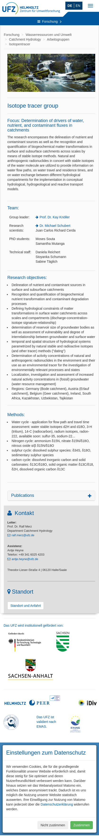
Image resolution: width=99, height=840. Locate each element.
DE (70, 6)
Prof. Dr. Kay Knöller (55, 217)
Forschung (49, 21)
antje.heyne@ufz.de (25, 559)
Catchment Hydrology (25, 39)
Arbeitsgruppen (58, 39)
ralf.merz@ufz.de (23, 535)
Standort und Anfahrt (25, 606)
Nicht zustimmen (52, 825)
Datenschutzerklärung (57, 804)
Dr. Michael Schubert (55, 226)
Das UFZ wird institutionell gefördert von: (33, 625)
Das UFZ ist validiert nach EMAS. (46, 721)
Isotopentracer (19, 44)
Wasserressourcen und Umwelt (49, 35)
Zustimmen (81, 825)
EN (78, 6)
